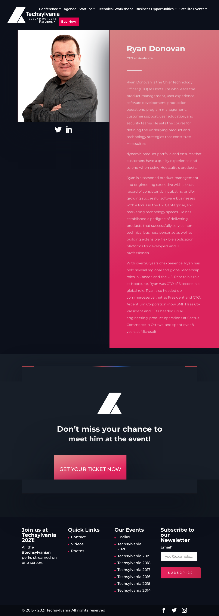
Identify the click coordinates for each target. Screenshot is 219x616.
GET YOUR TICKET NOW (90, 469)
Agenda (70, 9)
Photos (77, 551)
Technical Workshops (115, 9)
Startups (85, 9)
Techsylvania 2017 (133, 570)
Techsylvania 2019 (133, 556)
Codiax (123, 537)
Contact (78, 537)
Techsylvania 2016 (133, 577)
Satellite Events (191, 9)
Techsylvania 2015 (133, 583)
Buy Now (68, 21)
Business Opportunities (155, 9)
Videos (77, 544)
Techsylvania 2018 (134, 563)
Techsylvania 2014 (134, 590)
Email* (167, 547)
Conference (48, 9)
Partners (46, 21)
